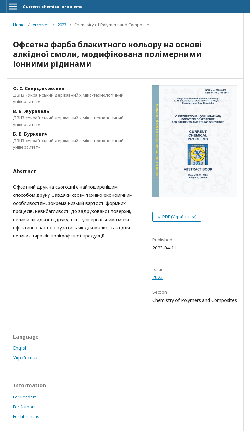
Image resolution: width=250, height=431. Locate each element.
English (20, 348)
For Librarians (26, 416)
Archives (41, 25)
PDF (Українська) (179, 217)
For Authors (24, 407)
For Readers (25, 397)
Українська (25, 358)
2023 (61, 25)
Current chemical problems (52, 6)
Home (19, 25)
